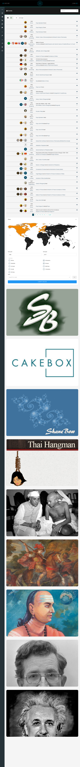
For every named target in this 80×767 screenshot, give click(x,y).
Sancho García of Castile (60, 44)
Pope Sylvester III (40, 23)
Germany (38, 65)
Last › (50, 214)
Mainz (31, 65)
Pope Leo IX (39, 87)
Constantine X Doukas (41, 169)
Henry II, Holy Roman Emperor (51, 65)
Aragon (53, 154)
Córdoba (38, 44)
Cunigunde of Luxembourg (60, 93)
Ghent (31, 112)
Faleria (31, 75)
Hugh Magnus (39, 173)
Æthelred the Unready (41, 60)
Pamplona (31, 154)
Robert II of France (40, 56)
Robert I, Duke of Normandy (42, 37)
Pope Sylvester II (40, 117)
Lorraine (31, 178)
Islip (31, 141)
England (31, 60)
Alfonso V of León (70, 44)
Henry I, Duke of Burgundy (42, 99)
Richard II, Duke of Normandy (59, 37)
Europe (46, 263)
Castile (46, 44)
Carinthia (31, 160)
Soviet (11, 269)
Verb (9, 274)
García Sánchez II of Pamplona (43, 150)
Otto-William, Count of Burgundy (43, 105)
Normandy (31, 38)
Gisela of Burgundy (40, 183)
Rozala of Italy (39, 111)
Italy (37, 81)
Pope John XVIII (39, 135)
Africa (11, 260)
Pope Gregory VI (39, 27)
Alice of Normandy (40, 69)
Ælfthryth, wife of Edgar (41, 51)
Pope (48, 123)
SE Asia (12, 272)
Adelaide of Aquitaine (41, 145)
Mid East (46, 266)
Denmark (52, 60)
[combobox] (39, 277)
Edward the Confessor (41, 141)
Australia (12, 263)
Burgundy (31, 100)
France (31, 56)
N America (46, 260)
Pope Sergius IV (39, 206)
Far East (12, 266)
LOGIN (73, 3)
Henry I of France (40, 189)
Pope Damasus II (40, 32)
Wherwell (31, 51)
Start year (10, 251)
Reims (31, 190)
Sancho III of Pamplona (41, 154)
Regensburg (31, 184)
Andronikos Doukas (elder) (56, 169)
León (53, 44)
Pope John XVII (39, 123)
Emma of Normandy (55, 141)
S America (46, 269)
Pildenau (32, 32)
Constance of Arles (53, 56)
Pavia (31, 81)
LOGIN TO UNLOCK (42, 281)
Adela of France (39, 195)
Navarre (50, 44)
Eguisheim (31, 87)
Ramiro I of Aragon (40, 165)
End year (45, 251)
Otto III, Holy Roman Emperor (42, 74)
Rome (31, 23)
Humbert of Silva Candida (42, 178)
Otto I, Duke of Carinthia (41, 159)
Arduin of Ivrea (45, 81)
